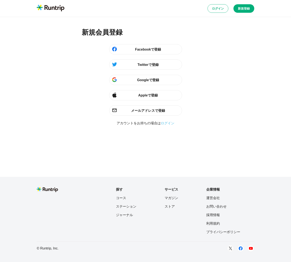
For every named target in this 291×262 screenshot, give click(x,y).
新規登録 (244, 8)
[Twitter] (230, 248)
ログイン (218, 8)
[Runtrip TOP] (50, 8)
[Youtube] (250, 248)
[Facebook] (240, 248)
